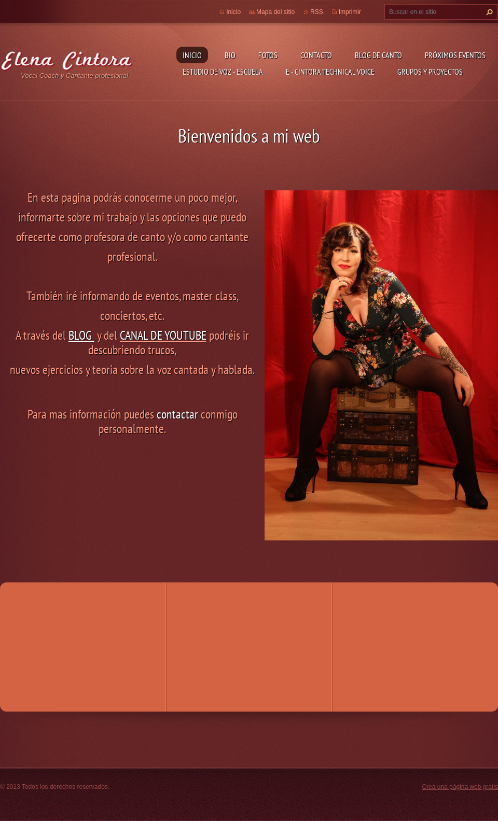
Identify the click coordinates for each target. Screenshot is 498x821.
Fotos (268, 55)
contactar (177, 414)
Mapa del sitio (275, 12)
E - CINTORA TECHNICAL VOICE (330, 71)
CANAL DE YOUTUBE (163, 335)
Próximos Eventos (455, 55)
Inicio (192, 55)
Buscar (488, 12)
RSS (316, 12)
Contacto (316, 55)
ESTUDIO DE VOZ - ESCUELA (223, 71)
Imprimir (350, 12)
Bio (230, 55)
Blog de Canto (378, 55)
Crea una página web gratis (460, 786)
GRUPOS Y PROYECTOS (430, 71)
